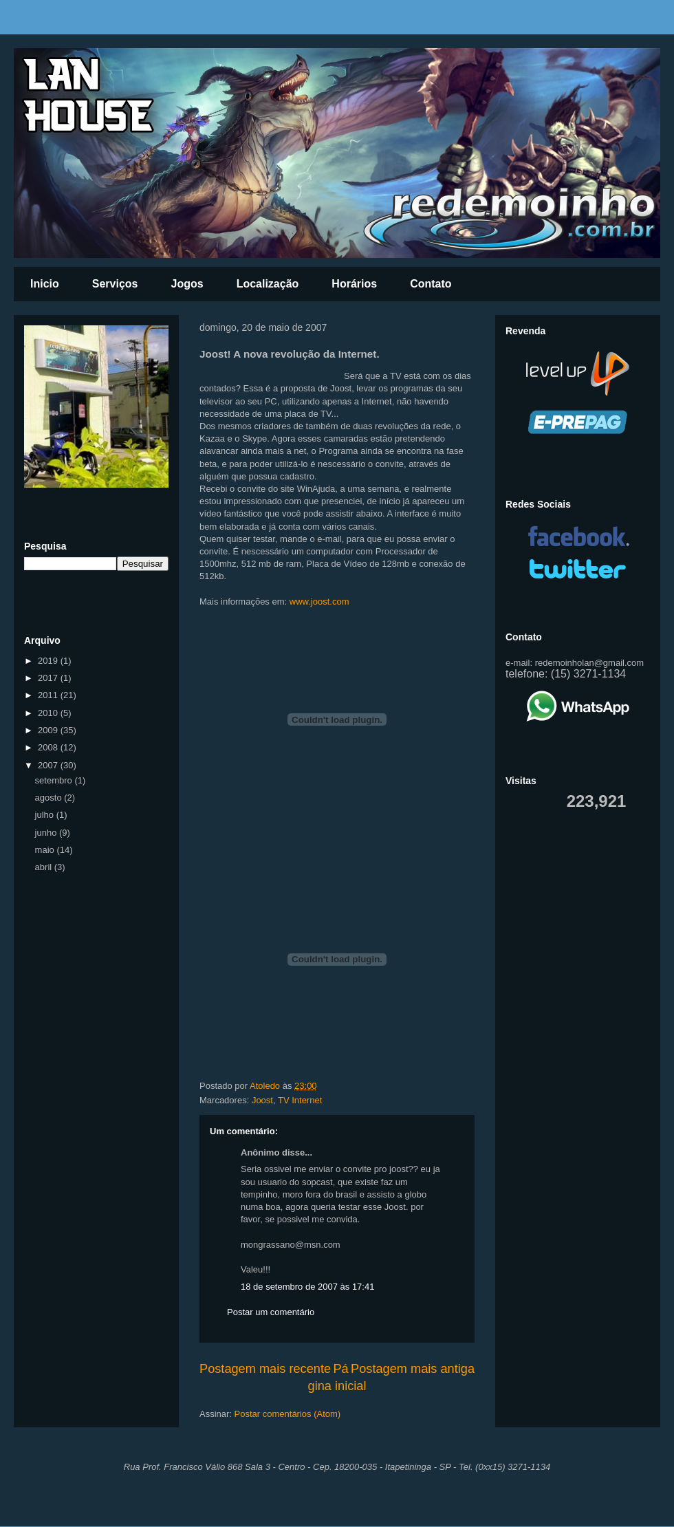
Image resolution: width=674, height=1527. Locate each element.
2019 (49, 661)
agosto (50, 797)
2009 (49, 730)
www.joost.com (319, 601)
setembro (55, 780)
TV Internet (300, 1100)
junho (47, 832)
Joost (262, 1100)
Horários (354, 284)
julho (45, 815)
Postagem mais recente (265, 1369)
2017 (49, 678)
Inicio (44, 284)
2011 (49, 695)
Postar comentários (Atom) (288, 1414)
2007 (49, 765)
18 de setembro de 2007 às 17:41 (307, 1286)
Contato (430, 284)
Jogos (187, 284)
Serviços (115, 284)
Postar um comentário (270, 1312)
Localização (268, 284)
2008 (49, 747)
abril (44, 867)
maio (46, 850)
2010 (49, 713)
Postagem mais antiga (413, 1369)
